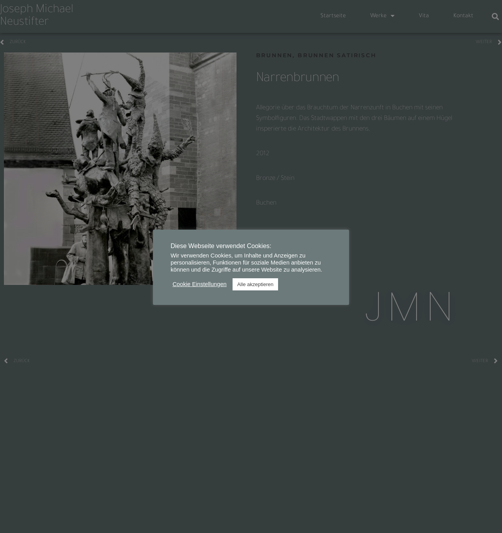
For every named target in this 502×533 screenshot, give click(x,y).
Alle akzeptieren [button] (255, 284)
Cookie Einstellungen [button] (200, 284)
